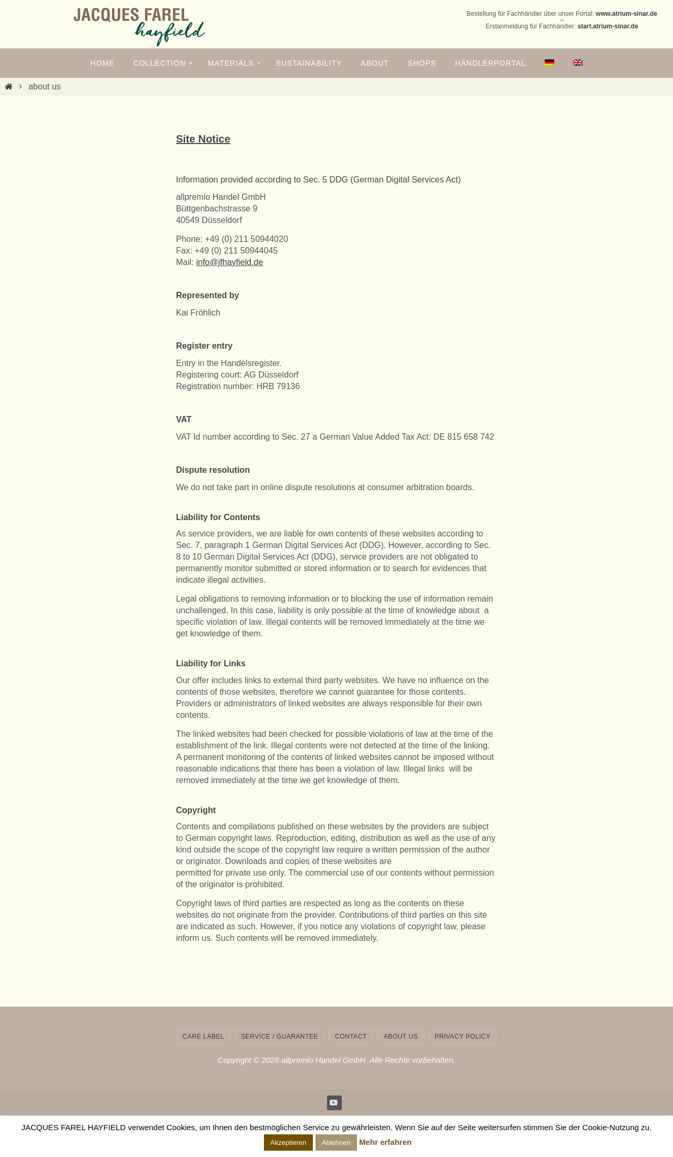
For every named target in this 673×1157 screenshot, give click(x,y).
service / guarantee (279, 1036)
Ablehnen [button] (336, 1142)
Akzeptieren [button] (288, 1142)
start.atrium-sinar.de (607, 26)
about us (401, 1036)
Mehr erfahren (385, 1142)
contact (351, 1036)
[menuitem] (549, 63)
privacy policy (463, 1036)
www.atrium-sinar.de (626, 13)
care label (203, 1036)
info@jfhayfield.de (229, 262)
